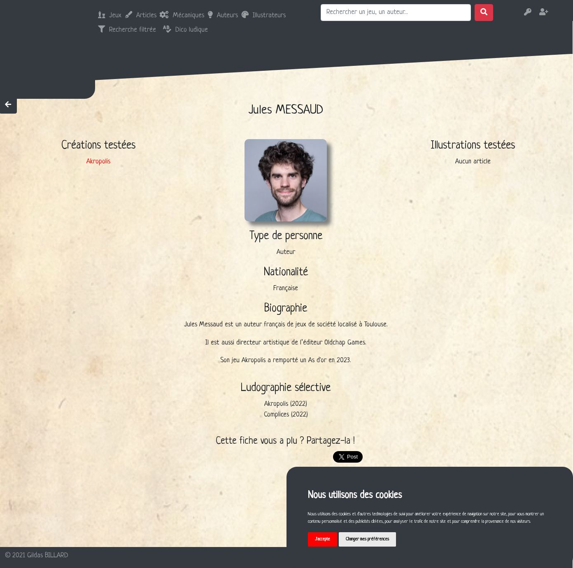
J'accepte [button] (323, 539)
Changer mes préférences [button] (368, 539)
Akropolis (98, 161)
